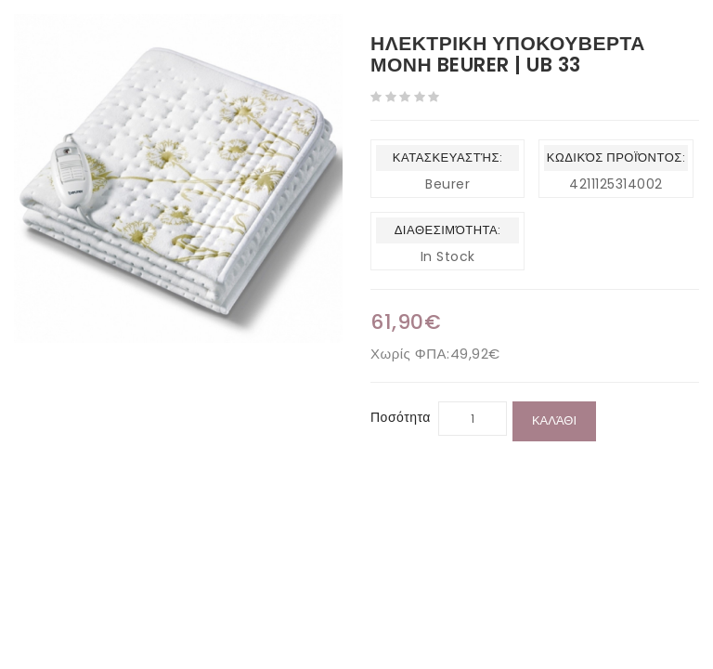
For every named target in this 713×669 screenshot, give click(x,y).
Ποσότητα (400, 417)
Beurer (447, 184)
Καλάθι (554, 420)
